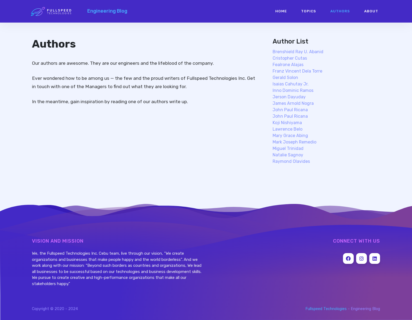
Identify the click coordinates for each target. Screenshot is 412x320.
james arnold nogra (293, 103)
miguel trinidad (288, 148)
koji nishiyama (287, 122)
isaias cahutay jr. (291, 84)
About (371, 11)
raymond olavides (291, 161)
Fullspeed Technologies (326, 309)
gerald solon (285, 77)
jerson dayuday (289, 96)
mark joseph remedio (294, 142)
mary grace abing (290, 135)
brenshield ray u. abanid (298, 51)
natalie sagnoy (288, 154)
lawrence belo (287, 129)
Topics (308, 11)
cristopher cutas (290, 58)
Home (281, 11)
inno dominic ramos (293, 90)
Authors (340, 11)
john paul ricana (290, 109)
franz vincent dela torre (297, 71)
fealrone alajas (288, 64)
